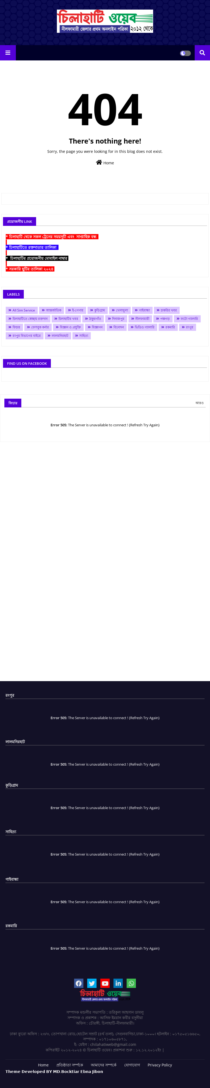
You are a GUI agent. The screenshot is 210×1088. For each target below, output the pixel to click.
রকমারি (170, 327)
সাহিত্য (83, 335)
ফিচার (16, 327)
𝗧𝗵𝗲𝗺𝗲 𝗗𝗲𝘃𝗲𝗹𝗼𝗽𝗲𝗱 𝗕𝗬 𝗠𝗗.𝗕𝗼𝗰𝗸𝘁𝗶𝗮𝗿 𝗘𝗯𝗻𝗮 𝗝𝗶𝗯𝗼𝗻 (54, 1071)
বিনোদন (118, 327)
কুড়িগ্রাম (99, 310)
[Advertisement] (105, 563)
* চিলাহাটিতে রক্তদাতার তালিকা (32, 247)
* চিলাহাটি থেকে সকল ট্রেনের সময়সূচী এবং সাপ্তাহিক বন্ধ (52, 236)
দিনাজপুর (118, 318)
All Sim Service (24, 310)
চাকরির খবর (169, 310)
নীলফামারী (142, 318)
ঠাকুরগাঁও (95, 318)
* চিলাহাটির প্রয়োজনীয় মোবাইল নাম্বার (37, 258)
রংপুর (189, 327)
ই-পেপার (77, 310)
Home (105, 162)
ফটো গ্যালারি (189, 318)
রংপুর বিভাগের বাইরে (27, 335)
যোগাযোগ (132, 1064)
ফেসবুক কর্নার (40, 327)
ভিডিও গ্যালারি (144, 327)
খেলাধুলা (122, 310)
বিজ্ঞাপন (97, 327)
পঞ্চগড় (165, 318)
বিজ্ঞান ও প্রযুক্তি (70, 327)
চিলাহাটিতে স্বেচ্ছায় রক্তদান (30, 318)
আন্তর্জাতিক (53, 310)
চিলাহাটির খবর (68, 318)
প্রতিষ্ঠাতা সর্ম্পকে (69, 1064)
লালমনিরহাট (60, 335)
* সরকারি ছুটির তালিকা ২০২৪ (30, 269)
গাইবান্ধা (144, 310)
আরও (200, 403)
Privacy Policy (160, 1064)
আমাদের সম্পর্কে (103, 1064)
